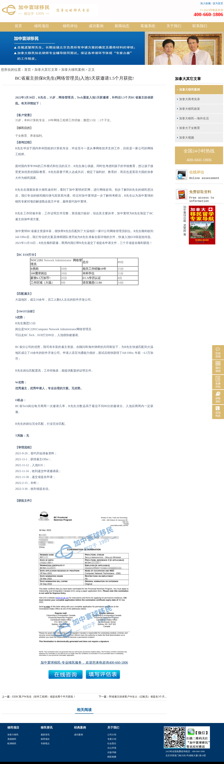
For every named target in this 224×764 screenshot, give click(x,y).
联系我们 (199, 26)
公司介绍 (111, 734)
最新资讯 (45, 734)
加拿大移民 (13, 734)
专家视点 (45, 743)
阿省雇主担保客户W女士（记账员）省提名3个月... (138, 696)
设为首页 (218, 3)
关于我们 (173, 27)
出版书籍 (111, 752)
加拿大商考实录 (189, 99)
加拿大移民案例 (73, 70)
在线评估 (206, 175)
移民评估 (70, 27)
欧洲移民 (11, 743)
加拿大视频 (186, 137)
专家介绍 (111, 739)
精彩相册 (111, 757)
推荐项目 (45, 739)
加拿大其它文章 (46, 70)
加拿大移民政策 (189, 108)
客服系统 (148, 26)
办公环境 (111, 748)
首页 (18, 26)
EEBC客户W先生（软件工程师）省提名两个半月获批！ (44, 696)
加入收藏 (205, 3)
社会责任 (111, 743)
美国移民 (11, 739)
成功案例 (96, 27)
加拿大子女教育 (189, 128)
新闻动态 (122, 27)
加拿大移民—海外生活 (194, 118)
